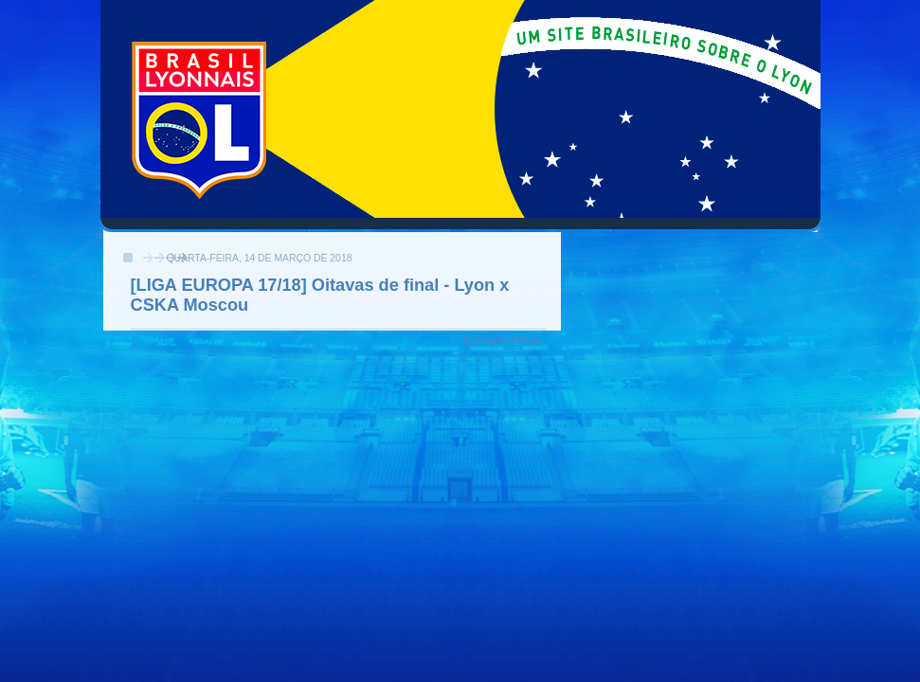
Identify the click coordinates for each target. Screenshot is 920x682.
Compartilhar (502, 339)
